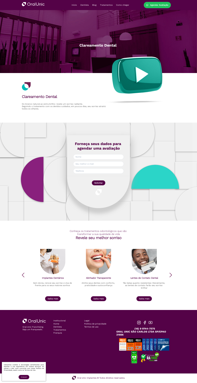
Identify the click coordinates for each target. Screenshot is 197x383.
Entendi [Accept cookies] (24, 377)
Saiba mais (53, 299)
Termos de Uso (29, 370)
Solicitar (98, 183)
